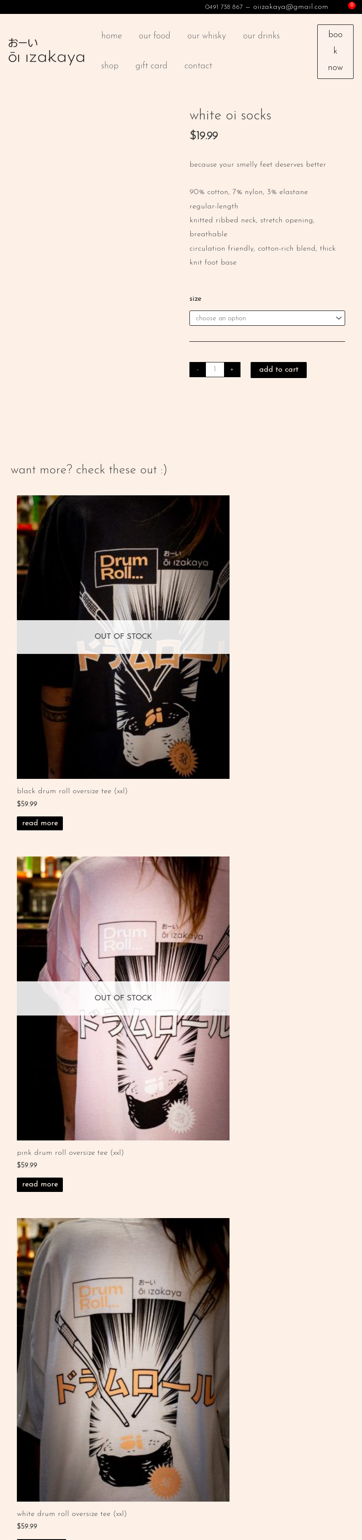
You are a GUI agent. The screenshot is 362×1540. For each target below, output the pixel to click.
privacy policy (158, 1145)
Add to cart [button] (41, 1052)
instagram (34, 1457)
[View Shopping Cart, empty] (345, 7)
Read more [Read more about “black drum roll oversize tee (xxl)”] (40, 761)
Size (195, 307)
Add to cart (279, 380)
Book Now (335, 55)
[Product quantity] (215, 379)
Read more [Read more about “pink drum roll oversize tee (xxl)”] (208, 761)
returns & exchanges (169, 1156)
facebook (70, 1457)
